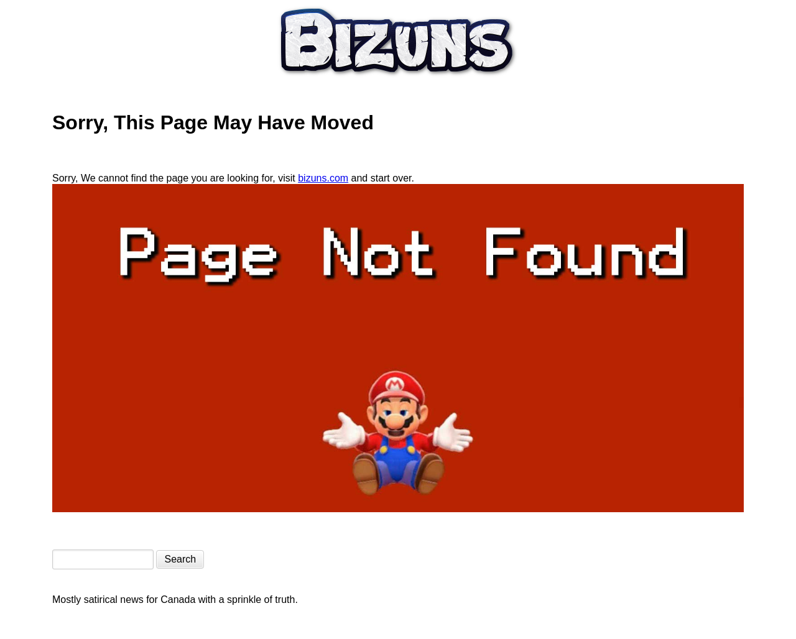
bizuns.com (323, 178)
